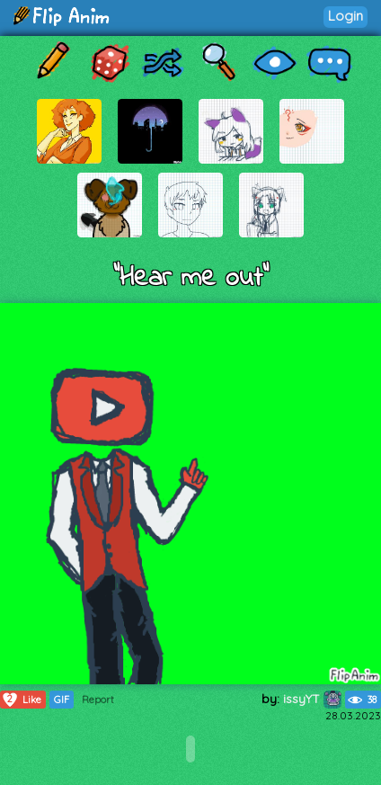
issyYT (312, 699)
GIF (61, 699)
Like (21, 700)
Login (345, 15)
